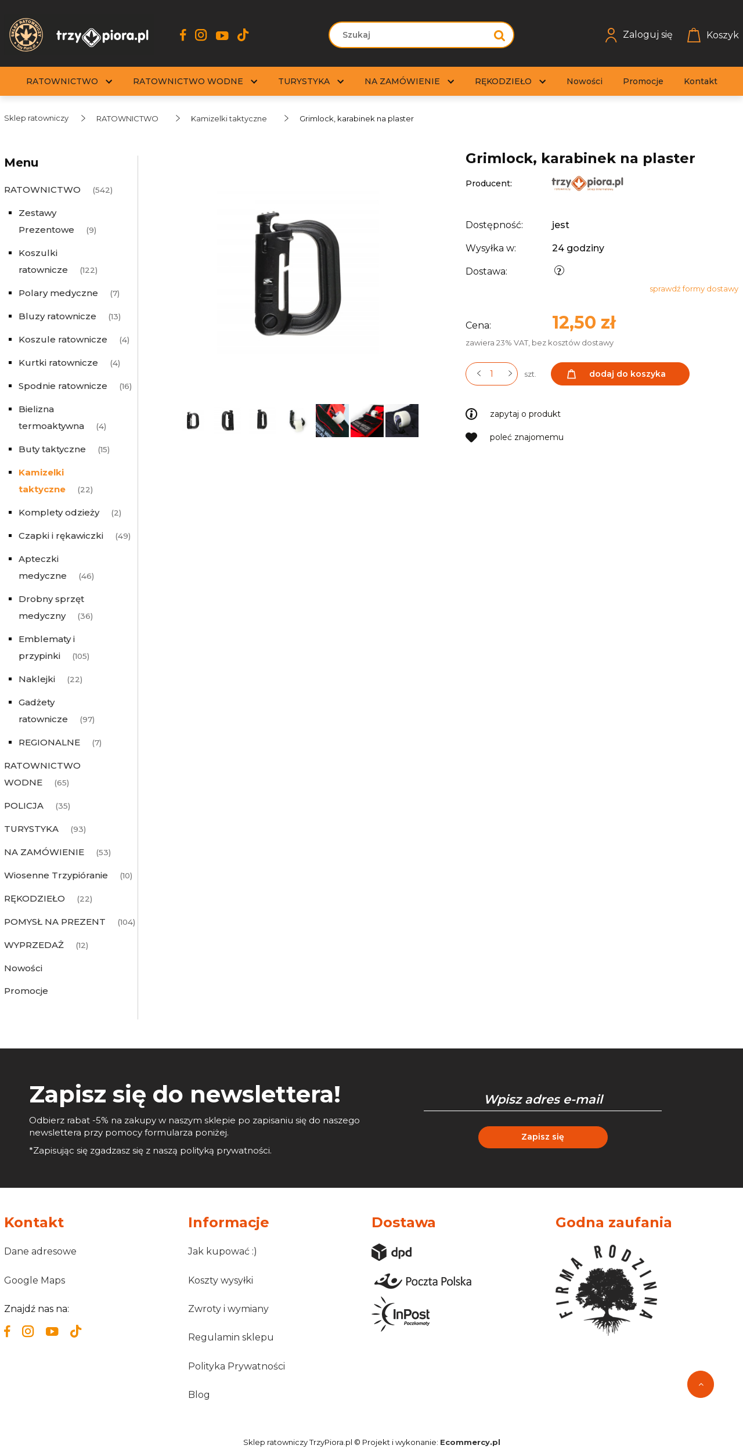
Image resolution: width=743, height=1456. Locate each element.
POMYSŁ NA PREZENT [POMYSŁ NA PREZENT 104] (55, 921)
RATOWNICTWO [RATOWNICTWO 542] (42, 189)
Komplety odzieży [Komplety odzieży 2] (59, 512)
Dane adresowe (40, 1251)
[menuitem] (62, 81)
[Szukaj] (499, 34)
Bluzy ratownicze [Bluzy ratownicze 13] (57, 316)
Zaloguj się (639, 35)
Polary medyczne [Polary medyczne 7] (58, 292)
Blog (199, 1394)
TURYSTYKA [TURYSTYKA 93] (31, 828)
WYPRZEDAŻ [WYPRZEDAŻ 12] (34, 944)
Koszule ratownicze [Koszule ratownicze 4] (63, 339)
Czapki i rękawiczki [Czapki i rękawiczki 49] (61, 535)
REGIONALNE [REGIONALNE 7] (49, 742)
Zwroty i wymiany (228, 1308)
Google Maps (34, 1280)
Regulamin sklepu (231, 1337)
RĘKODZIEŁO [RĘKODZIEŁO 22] (34, 898)
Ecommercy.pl (470, 1442)
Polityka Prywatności (236, 1366)
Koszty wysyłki (220, 1280)
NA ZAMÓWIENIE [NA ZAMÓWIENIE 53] (44, 851)
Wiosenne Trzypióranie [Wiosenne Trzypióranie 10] (56, 875)
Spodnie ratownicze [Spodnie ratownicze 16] (63, 385)
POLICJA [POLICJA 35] (24, 805)
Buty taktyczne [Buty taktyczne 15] (52, 449)
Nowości (23, 968)
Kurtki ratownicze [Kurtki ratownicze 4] (58, 362)
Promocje (26, 990)
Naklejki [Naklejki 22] (37, 678)
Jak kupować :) (222, 1251)
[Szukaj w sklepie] (410, 35)
